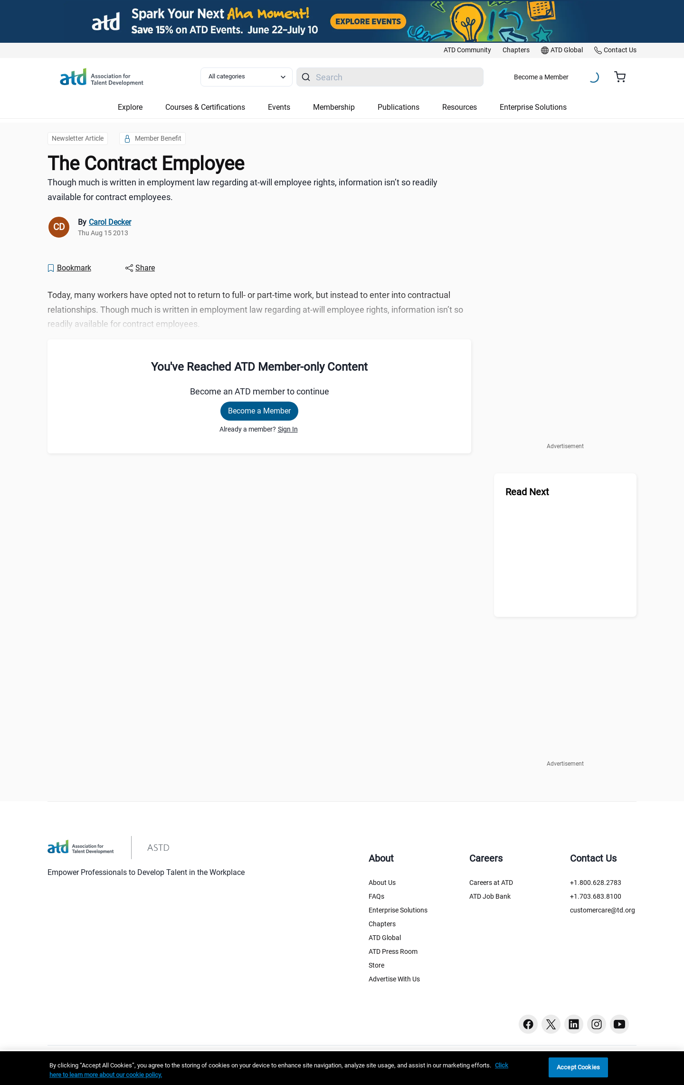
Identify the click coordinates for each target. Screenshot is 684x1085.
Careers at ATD (491, 882)
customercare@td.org (602, 910)
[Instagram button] (596, 1024)
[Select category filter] (246, 76)
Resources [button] (459, 107)
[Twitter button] (551, 1024)
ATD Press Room (393, 951)
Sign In (288, 429)
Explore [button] (130, 107)
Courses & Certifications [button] (205, 107)
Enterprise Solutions (398, 910)
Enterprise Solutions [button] (533, 107)
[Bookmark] (69, 268)
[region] (342, 1068)
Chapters (382, 924)
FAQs (376, 896)
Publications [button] (398, 107)
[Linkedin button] (573, 1024)
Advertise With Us (394, 979)
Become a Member (541, 77)
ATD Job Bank (490, 896)
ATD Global (385, 937)
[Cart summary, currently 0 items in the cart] (623, 76)
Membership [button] (334, 107)
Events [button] (279, 107)
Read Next (527, 492)
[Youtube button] (619, 1024)
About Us (382, 882)
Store (376, 965)
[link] (467, 50)
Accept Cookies (578, 1067)
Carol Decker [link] (110, 222)
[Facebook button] (528, 1024)
